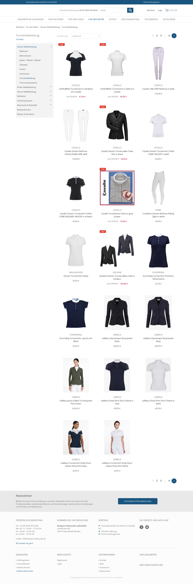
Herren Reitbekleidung (34, 91)
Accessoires (24, 73)
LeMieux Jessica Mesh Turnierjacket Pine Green (76, 402)
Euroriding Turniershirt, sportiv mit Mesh (76, 340)
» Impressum (103, 567)
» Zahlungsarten (22, 560)
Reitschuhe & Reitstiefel (34, 105)
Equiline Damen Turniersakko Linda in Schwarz (117, 277)
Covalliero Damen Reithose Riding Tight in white (158, 215)
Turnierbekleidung (27, 78)
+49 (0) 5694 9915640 (87, 10)
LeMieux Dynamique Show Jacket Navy (158, 340)
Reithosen (24, 51)
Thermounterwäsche (28, 82)
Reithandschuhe (24, 109)
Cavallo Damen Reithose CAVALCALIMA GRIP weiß (76, 153)
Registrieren (62, 560)
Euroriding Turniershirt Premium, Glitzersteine (158, 277)
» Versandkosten (23, 563)
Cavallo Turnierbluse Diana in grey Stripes (117, 215)
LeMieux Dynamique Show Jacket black (117, 340)
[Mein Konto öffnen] (160, 10)
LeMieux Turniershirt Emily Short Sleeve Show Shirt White (117, 464)
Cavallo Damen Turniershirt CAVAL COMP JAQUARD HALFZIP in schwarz (75, 215)
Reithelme (34, 96)
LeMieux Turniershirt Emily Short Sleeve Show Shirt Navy (76, 464)
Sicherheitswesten (34, 100)
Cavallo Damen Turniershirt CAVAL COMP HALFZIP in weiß (158, 153)
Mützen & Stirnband (25, 114)
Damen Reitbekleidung (34, 46)
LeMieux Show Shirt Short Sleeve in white (158, 402)
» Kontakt (102, 560)
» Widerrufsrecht (23, 567)
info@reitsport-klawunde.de (34, 538)
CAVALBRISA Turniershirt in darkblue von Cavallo (76, 90)
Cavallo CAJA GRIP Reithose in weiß (158, 89)
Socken (23, 69)
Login (59, 563)
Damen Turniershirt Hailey (76, 276)
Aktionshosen (25, 55)
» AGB (100, 563)
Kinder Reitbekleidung (34, 87)
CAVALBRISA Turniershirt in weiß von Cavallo (117, 90)
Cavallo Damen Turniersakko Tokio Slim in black (117, 153)
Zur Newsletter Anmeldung (137, 501)
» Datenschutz (104, 571)
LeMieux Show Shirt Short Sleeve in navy (117, 402)
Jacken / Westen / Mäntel (30, 60)
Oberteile (23, 64)
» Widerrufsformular (24, 571)
